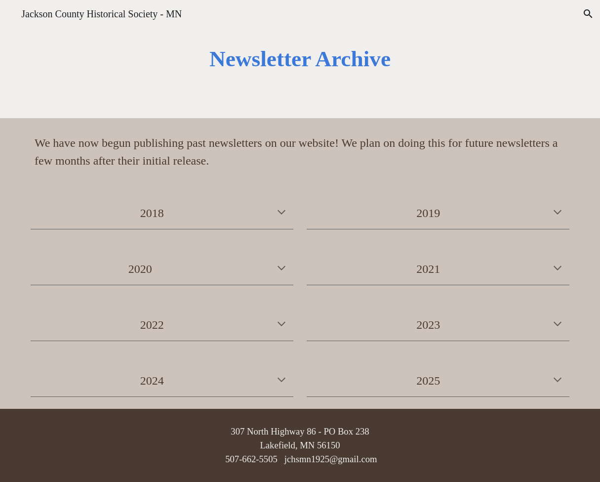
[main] (299, 59)
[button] (588, 14)
